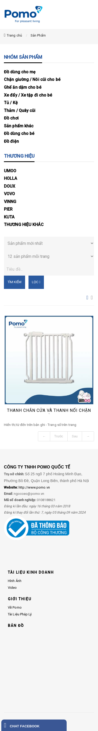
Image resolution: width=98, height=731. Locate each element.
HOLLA (10, 178)
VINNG (10, 201)
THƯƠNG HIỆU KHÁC (24, 224)
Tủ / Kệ (11, 102)
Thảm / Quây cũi (20, 110)
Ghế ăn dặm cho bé (22, 87)
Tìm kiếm (15, 282)
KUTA (9, 217)
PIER (8, 209)
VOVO (9, 193)
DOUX (9, 186)
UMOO (10, 170)
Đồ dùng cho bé (19, 133)
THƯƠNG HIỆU (19, 156)
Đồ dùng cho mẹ (20, 71)
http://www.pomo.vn (27, 487)
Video (12, 588)
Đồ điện (11, 141)
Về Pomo (15, 607)
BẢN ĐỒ (16, 625)
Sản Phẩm (38, 35)
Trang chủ (14, 35)
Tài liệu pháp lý (20, 614)
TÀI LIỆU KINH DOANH (31, 572)
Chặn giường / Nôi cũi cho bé (32, 79)
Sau (75, 436)
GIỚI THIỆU (19, 599)
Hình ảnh (14, 581)
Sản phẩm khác (18, 125)
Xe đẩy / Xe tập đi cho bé (28, 95)
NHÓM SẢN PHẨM (23, 57)
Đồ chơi (11, 118)
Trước (58, 436)
